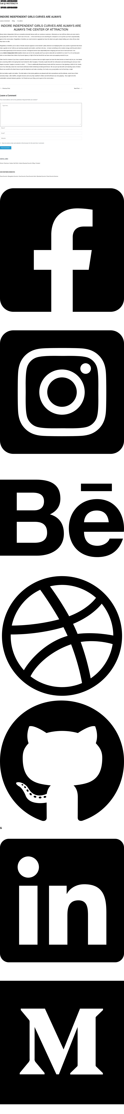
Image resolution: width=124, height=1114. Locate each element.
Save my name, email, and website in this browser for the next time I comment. (23, 143)
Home (1, 163)
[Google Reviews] (1, 828)
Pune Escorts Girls (31, 176)
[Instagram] (62, 462)
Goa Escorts (22, 176)
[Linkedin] (62, 970)
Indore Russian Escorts (25, 163)
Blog (13, 21)
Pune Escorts (3, 176)
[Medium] (62, 1112)
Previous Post (5, 88)
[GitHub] (62, 825)
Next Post (77, 88)
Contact (38, 163)
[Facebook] (62, 320)
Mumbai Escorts (41, 176)
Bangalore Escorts (13, 176)
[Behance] (62, 573)
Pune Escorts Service (52, 176)
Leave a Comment (5, 21)
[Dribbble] (62, 697)
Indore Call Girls (14, 163)
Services (6, 163)
